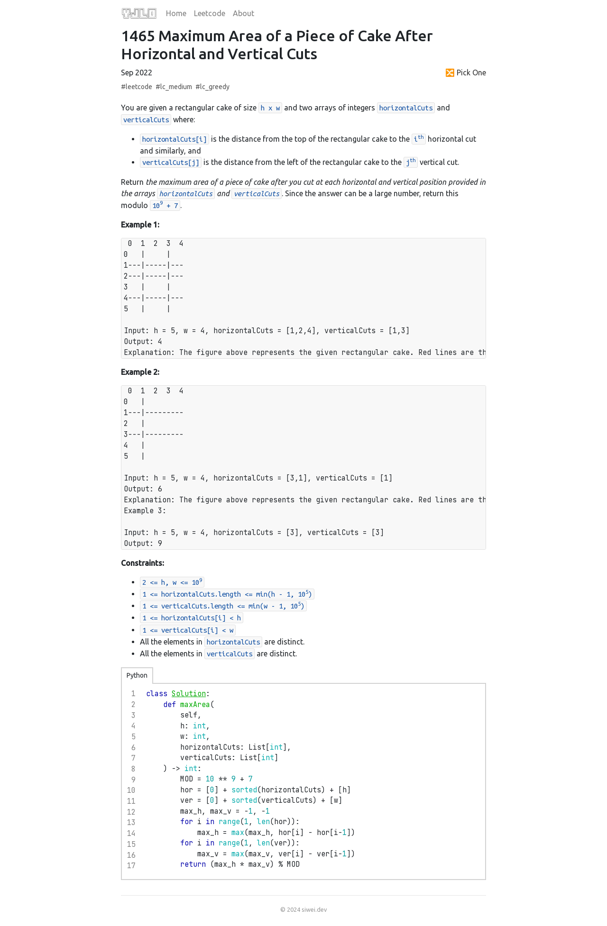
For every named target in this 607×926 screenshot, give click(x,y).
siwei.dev (314, 909)
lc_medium (176, 87)
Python (137, 675)
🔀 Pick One (465, 72)
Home (176, 13)
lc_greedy (215, 87)
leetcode (139, 87)
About (243, 13)
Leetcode (209, 13)
